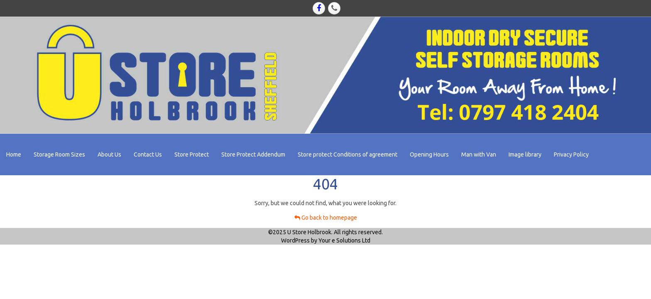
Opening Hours (429, 154)
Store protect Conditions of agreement (347, 154)
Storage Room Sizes (59, 154)
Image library (525, 154)
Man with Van (478, 154)
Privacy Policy (571, 154)
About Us (109, 154)
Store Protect (191, 154)
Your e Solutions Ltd (344, 240)
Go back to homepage (325, 217)
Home (13, 154)
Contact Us (148, 154)
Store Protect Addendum (253, 154)
